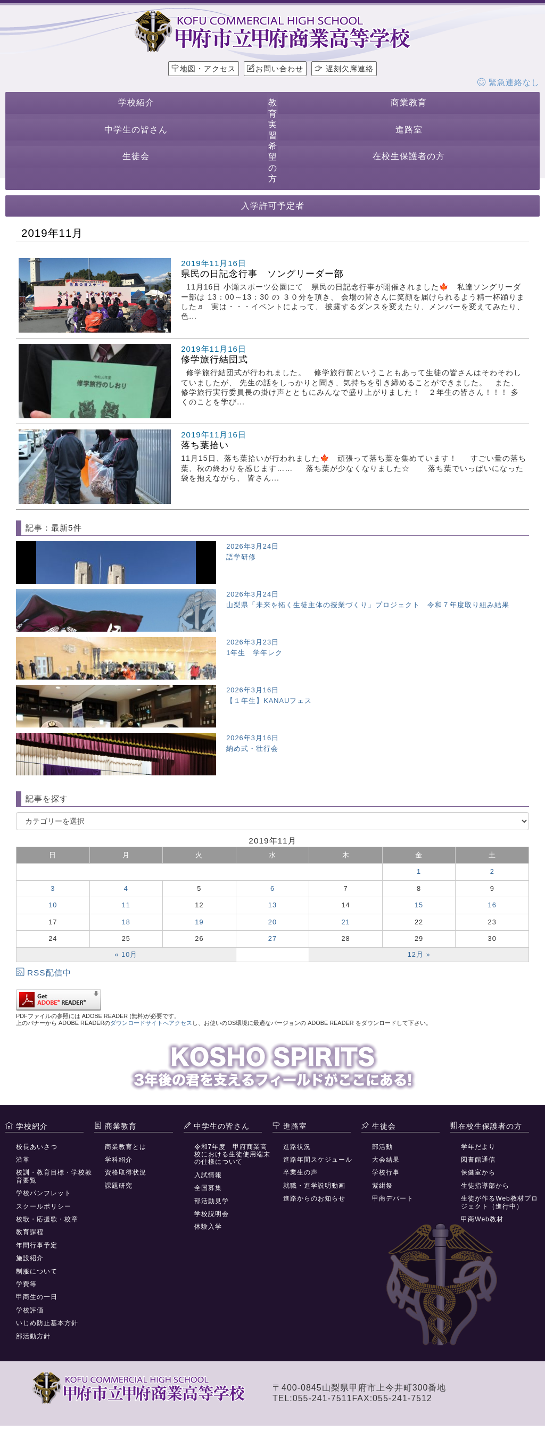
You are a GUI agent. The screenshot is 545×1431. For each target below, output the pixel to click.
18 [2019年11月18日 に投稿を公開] (126, 922)
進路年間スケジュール (317, 1159)
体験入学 (208, 1226)
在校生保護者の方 (409, 156)
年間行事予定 (36, 1245)
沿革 (23, 1159)
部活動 (382, 1147)
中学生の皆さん (136, 129)
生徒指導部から (485, 1185)
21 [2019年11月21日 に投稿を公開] (345, 922)
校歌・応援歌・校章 (47, 1219)
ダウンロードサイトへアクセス (151, 1023)
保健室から (478, 1172)
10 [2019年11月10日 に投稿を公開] (52, 905)
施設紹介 (30, 1258)
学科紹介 (119, 1159)
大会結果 (386, 1159)
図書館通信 (478, 1159)
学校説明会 (211, 1214)
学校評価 (30, 1310)
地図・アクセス (203, 68)
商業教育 (409, 102)
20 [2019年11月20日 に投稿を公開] (272, 922)
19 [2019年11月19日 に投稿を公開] (199, 922)
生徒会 (136, 156)
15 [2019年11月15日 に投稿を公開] (419, 905)
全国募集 (208, 1188)
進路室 (409, 129)
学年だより (478, 1147)
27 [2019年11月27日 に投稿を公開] (272, 938)
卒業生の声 (300, 1172)
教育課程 (30, 1232)
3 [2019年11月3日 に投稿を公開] (53, 888)
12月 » (419, 954)
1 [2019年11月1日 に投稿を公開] (419, 871)
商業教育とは (125, 1147)
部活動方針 (33, 1336)
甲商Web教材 (482, 1219)
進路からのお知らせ (314, 1198)
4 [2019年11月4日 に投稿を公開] (126, 888)
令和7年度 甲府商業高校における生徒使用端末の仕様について (232, 1154)
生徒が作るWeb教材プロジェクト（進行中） (499, 1202)
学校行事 (386, 1172)
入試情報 (208, 1175)
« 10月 (125, 954)
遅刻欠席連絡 (344, 68)
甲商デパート (393, 1198)
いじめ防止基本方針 (47, 1323)
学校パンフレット (43, 1193)
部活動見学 (211, 1201)
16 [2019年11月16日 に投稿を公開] (492, 905)
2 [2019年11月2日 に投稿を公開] (492, 871)
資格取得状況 (125, 1172)
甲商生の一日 (36, 1297)
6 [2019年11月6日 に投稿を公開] (272, 888)
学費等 (26, 1284)
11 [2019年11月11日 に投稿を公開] (126, 905)
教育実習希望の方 (272, 140)
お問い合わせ (275, 68)
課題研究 (119, 1185)
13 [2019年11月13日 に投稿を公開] (272, 905)
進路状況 (297, 1147)
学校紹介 (136, 102)
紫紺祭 (382, 1185)
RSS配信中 (43, 972)
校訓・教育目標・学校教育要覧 (54, 1176)
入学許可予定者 (272, 205)
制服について (36, 1271)
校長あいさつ (36, 1147)
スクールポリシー (43, 1206)
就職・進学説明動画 (314, 1185)
